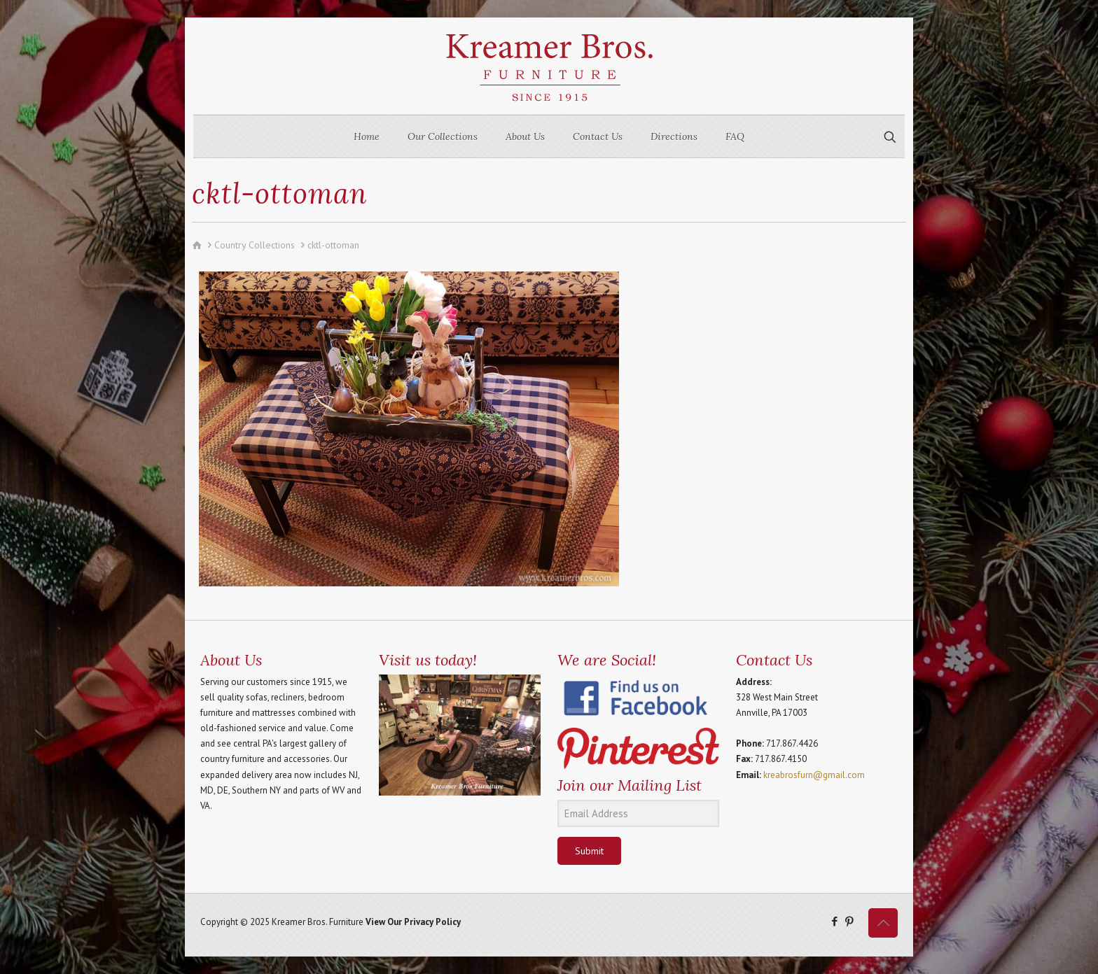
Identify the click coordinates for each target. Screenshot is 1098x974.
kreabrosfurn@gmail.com (814, 775)
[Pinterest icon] (849, 921)
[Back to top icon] (883, 923)
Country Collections (254, 245)
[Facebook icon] (834, 921)
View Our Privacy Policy (413, 922)
